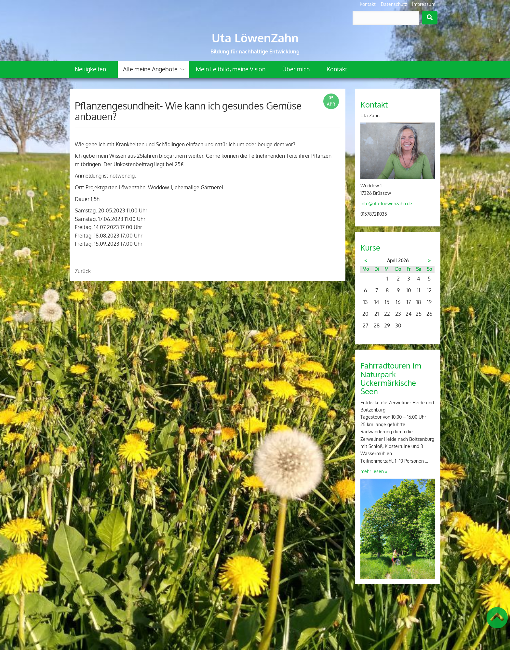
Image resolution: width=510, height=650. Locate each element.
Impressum (423, 4)
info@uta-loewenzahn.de (386, 203)
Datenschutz (394, 4)
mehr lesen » (373, 471)
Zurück (83, 271)
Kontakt (368, 4)
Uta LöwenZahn (255, 37)
